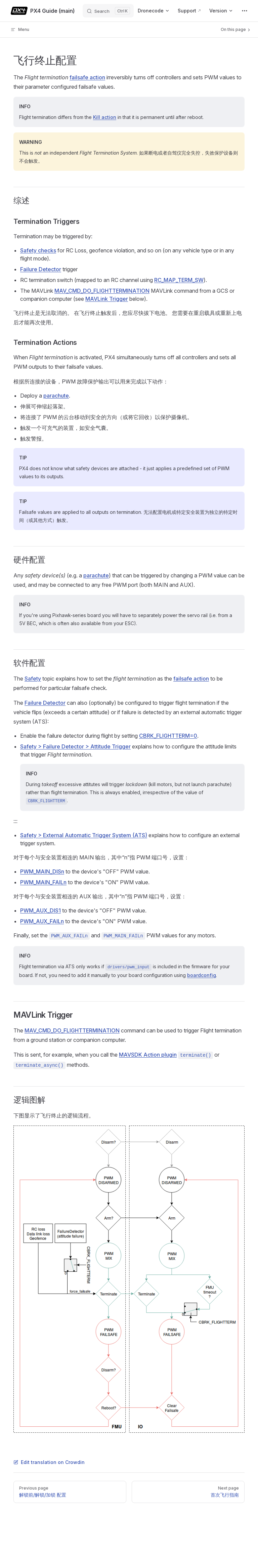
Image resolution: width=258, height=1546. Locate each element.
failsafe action (87, 77)
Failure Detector (40, 269)
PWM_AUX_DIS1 (40, 910)
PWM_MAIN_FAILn (43, 882)
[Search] (108, 10)
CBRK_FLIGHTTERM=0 (168, 735)
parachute (56, 395)
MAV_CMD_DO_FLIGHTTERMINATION (101, 290)
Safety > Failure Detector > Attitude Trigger (75, 746)
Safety (33, 678)
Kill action (104, 117)
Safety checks (38, 250)
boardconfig (201, 975)
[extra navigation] (244, 11)
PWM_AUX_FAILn (42, 921)
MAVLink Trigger (106, 298)
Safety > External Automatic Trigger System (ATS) (83, 835)
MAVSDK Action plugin (148, 1054)
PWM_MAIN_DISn (42, 871)
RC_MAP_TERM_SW (179, 280)
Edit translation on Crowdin (49, 1462)
